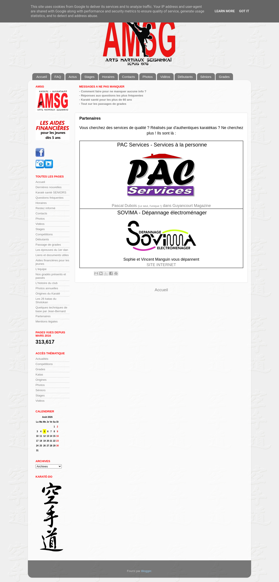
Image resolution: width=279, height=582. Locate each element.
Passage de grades (48, 244)
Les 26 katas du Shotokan (46, 300)
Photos (148, 77)
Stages (89, 77)
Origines (41, 379)
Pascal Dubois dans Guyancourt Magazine (161, 205)
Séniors (205, 77)
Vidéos (165, 77)
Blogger (146, 571)
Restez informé (45, 208)
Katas (39, 374)
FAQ (57, 77)
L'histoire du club (47, 283)
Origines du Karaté (48, 293)
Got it (244, 11)
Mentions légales (47, 321)
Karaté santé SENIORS (51, 192)
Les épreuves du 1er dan (52, 249)
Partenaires (43, 316)
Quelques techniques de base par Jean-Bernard (51, 309)
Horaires (108, 77)
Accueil (41, 77)
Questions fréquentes (49, 197)
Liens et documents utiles (52, 255)
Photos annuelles (47, 288)
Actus (73, 77)
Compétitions (44, 234)
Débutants (185, 77)
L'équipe (41, 269)
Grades (224, 77)
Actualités (42, 358)
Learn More (225, 11)
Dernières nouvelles (48, 187)
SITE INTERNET (161, 265)
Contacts (128, 77)
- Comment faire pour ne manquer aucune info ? (112, 91)
